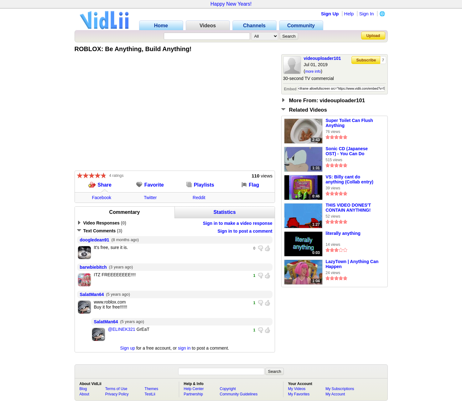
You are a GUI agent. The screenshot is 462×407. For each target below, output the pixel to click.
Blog (83, 389)
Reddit (199, 197)
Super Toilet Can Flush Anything (349, 123)
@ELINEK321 (121, 329)
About (84, 394)
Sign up (127, 348)
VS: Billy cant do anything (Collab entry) (349, 179)
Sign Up (330, 13)
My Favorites (299, 394)
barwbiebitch (93, 267)
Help (349, 13)
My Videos (297, 389)
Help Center (194, 389)
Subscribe (366, 60)
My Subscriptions (339, 389)
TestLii (150, 394)
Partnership (193, 394)
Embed (290, 89)
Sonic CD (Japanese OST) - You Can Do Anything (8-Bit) (347, 151)
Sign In (366, 13)
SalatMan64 (92, 294)
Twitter (150, 197)
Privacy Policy (117, 394)
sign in (184, 348)
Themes (151, 389)
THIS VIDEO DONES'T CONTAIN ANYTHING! (348, 208)
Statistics (224, 212)
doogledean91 (94, 239)
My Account (335, 394)
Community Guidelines (239, 394)
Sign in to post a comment (244, 231)
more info (313, 71)
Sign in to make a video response (238, 223)
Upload (373, 35)
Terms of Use (116, 389)
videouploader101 (322, 58)
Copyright (228, 389)
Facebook (101, 197)
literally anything (343, 233)
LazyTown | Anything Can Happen (352, 264)
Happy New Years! (231, 4)
